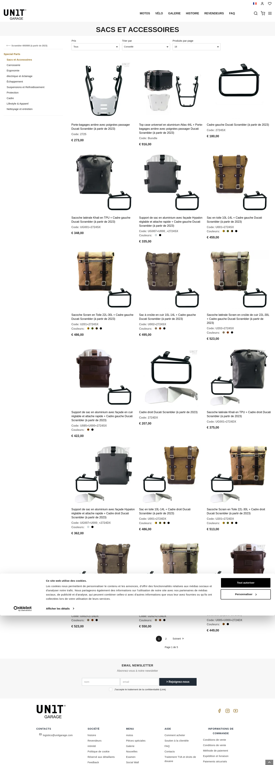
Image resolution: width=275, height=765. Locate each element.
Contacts (170, 715)
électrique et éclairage (19, 76)
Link (163, 653)
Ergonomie (13, 70)
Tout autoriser (245, 732)
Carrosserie (13, 65)
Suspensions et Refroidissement (25, 87)
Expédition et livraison (216, 719)
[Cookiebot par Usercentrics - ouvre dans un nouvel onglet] (22, 758)
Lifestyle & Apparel (17, 103)
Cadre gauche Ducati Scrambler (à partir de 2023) (238, 118)
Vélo (159, 13)
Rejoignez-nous (178, 645)
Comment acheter (175, 698)
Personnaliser (246, 743)
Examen (131, 720)
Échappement (15, 81)
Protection (13, 92)
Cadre (10, 98)
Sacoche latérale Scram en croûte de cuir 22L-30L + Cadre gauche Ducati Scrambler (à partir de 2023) (238, 300)
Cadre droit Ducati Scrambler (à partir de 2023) (168, 387)
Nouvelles (132, 715)
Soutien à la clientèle (177, 704)
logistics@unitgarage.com (58, 698)
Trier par (127, 40)
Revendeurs (214, 13)
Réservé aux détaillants (101, 720)
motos (145, 13)
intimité (92, 709)
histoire (192, 13)
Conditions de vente (214, 703)
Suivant (178, 602)
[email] (139, 645)
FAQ (167, 709)
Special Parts (12, 54)
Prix (74, 40)
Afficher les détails (58, 758)
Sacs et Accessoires (19, 59)
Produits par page (183, 40)
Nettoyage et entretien (20, 108)
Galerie (174, 13)
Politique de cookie (99, 715)
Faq (232, 13)
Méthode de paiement (215, 714)
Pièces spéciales (136, 704)
